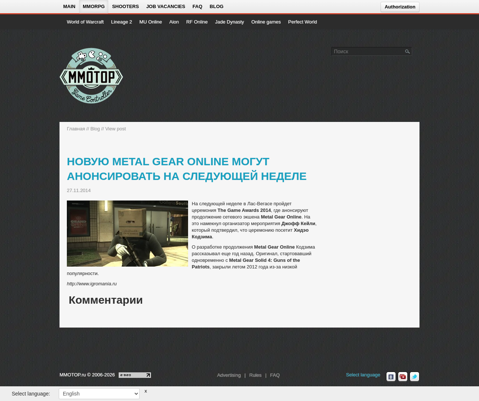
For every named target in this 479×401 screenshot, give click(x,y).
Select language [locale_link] (363, 374)
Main (69, 6)
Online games (266, 22)
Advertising (229, 375)
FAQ (197, 6)
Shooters (125, 6)
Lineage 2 (121, 22)
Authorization (400, 7)
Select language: (31, 394)
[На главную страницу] (92, 76)
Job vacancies (165, 6)
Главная (76, 128)
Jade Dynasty (229, 22)
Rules (255, 375)
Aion (174, 22)
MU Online (151, 22)
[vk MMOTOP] (391, 377)
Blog (217, 6)
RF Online (197, 22)
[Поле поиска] (407, 51)
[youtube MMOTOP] (403, 377)
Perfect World (302, 22)
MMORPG (94, 6)
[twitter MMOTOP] (414, 377)
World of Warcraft (85, 22)
